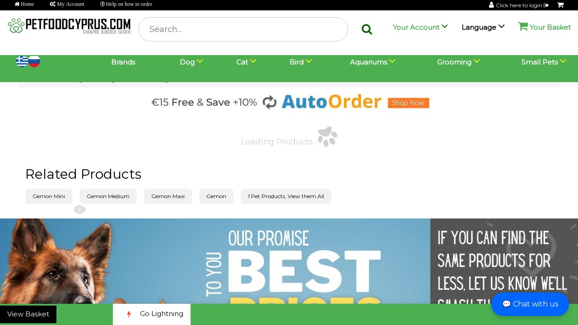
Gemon (216, 196)
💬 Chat (530, 304)
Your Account (416, 27)
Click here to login (523, 5)
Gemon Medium (108, 196)
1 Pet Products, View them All (286, 196)
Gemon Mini (49, 196)
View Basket (28, 314)
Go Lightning (151, 314)
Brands (123, 62)
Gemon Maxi (168, 196)
